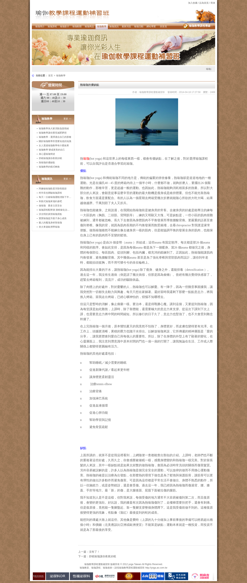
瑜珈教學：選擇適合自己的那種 (55, 137)
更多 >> (67, 118)
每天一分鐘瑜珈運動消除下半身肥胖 (57, 197)
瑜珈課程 (52, 26)
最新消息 (126, 26)
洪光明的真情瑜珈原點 (50, 214)
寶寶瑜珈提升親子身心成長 (53, 218)
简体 (213, 3)
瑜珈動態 (77, 26)
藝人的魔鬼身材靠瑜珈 (50, 222)
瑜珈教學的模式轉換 (49, 166)
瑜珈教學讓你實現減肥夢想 (53, 132)
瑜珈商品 (89, 26)
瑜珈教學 (101, 26)
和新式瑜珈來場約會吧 (50, 201)
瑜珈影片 (64, 26)
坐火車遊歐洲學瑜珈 (49, 227)
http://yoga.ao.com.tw (156, 567)
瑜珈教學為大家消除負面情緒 (54, 128)
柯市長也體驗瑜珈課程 (50, 192)
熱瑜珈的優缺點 (47, 162)
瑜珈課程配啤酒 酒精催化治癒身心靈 (57, 210)
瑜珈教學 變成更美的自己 (52, 149)
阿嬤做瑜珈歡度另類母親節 (53, 188)
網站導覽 (151, 26)
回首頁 (163, 26)
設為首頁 (204, 3)
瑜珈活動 (138, 26)
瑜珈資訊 (114, 26)
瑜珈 (86, 210)
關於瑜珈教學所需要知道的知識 (55, 141)
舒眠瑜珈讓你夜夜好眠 (50, 158)
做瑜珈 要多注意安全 (50, 205)
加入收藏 (192, 3)
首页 (50, 75)
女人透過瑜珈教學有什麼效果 (54, 145)
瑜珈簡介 (40, 26)
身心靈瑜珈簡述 (47, 154)
